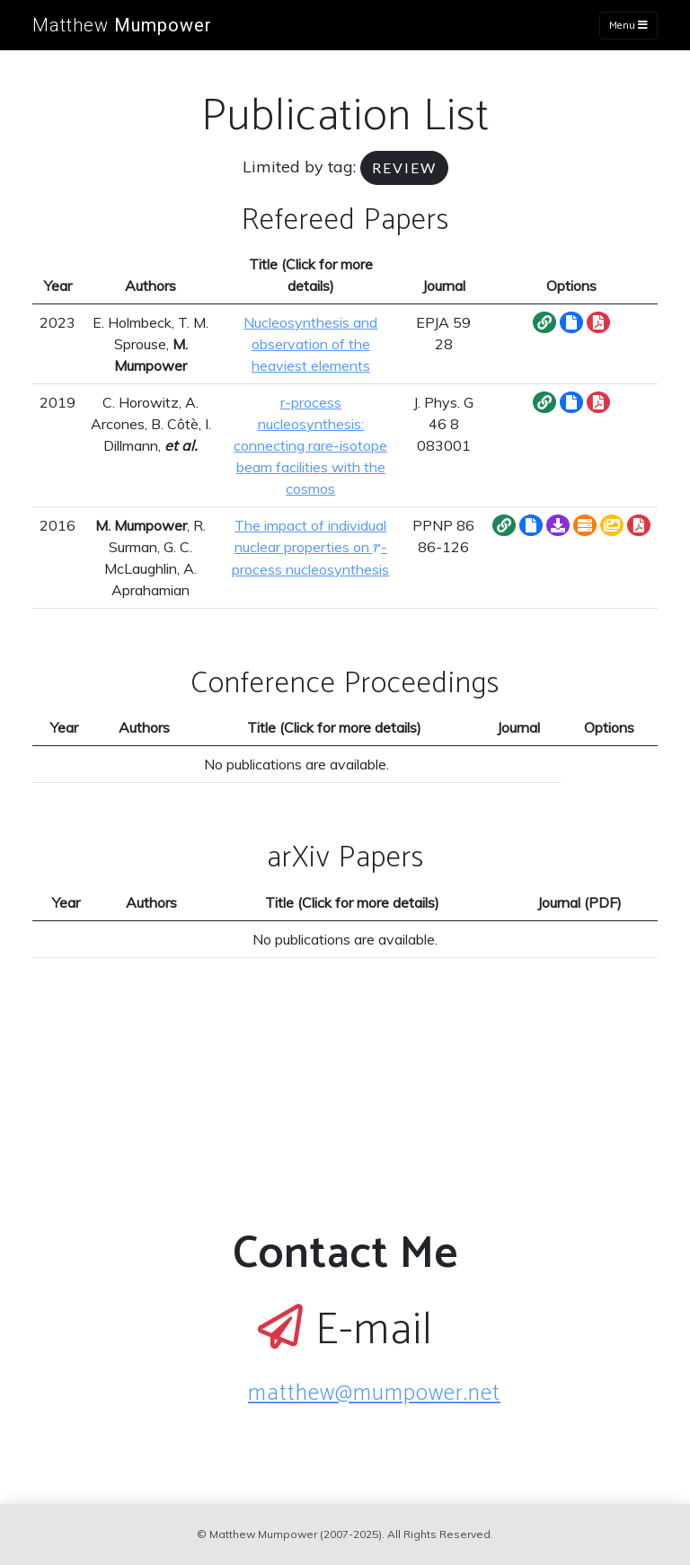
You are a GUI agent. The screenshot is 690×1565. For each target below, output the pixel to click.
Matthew (122, 25)
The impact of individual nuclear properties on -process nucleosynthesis (310, 547)
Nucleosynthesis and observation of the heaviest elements (310, 343)
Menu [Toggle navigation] (628, 25)
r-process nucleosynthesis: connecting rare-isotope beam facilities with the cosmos (310, 445)
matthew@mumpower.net (374, 1393)
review (404, 167)
